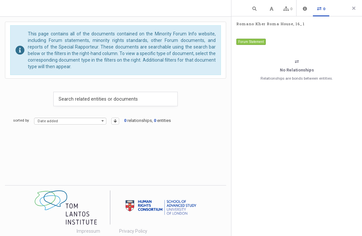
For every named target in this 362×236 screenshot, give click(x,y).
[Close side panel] (354, 8)
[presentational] (102, 121)
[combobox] (70, 121)
